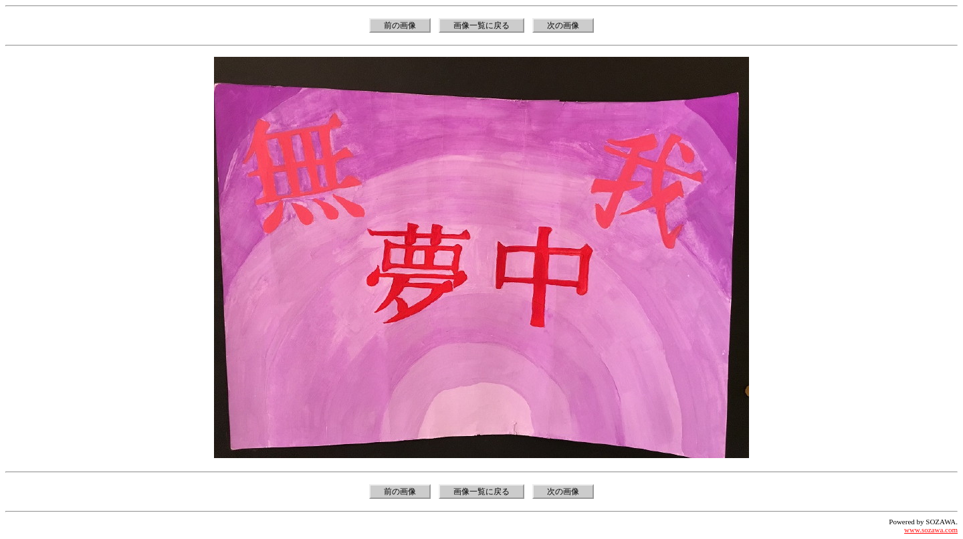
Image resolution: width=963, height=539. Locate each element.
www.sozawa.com (931, 530)
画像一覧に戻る (481, 25)
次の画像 (563, 25)
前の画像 (400, 25)
